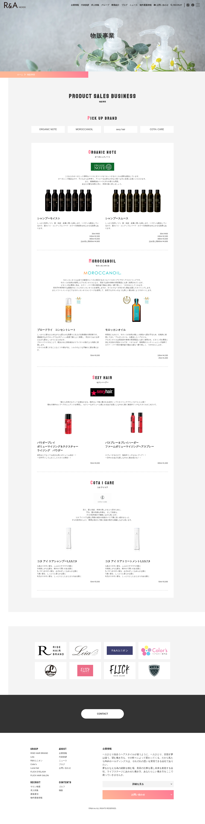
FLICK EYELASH (38, 772)
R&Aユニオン (36, 760)
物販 (61, 790)
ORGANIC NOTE (48, 129)
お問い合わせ (162, 5)
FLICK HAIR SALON (39, 775)
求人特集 (95, 5)
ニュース (134, 5)
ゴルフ (62, 786)
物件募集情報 (146, 5)
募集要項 (34, 794)
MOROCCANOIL (84, 129)
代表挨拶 (85, 5)
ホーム (20, 74)
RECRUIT (177, 5)
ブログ (124, 5)
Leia (32, 757)
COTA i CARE (157, 129)
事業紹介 (115, 5)
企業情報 (75, 5)
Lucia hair (34, 768)
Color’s (33, 764)
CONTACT (102, 714)
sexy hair (120, 129)
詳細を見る (138, 784)
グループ (105, 5)
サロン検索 (35, 786)
